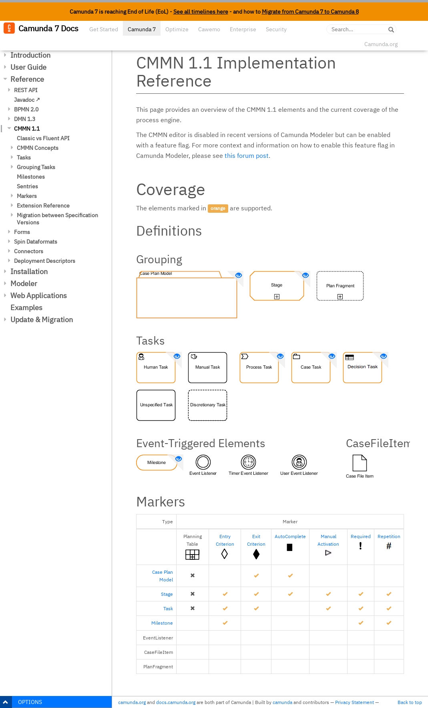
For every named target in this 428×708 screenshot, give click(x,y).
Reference (27, 79)
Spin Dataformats (35, 241)
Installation (29, 271)
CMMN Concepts (37, 147)
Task (168, 608)
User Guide (28, 67)
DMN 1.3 (24, 119)
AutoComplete (290, 536)
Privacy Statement (354, 702)
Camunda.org (381, 44)
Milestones (31, 176)
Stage (167, 594)
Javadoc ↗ (27, 99)
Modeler (23, 283)
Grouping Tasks (36, 167)
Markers (27, 196)
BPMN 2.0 (26, 109)
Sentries (27, 186)
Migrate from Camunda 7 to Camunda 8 (310, 11)
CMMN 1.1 (27, 128)
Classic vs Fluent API (43, 138)
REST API (26, 90)
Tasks (24, 157)
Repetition (389, 536)
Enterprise (243, 29)
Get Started (103, 29)
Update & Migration (41, 319)
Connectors (28, 251)
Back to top (410, 702)
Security (276, 29)
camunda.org (132, 702)
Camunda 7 (142, 29)
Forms (22, 232)
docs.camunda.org (175, 702)
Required (361, 536)
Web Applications (38, 295)
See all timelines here (200, 11)
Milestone (162, 623)
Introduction (30, 55)
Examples (26, 307)
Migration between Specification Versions (57, 219)
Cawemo (209, 29)
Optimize (177, 29)
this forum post (247, 155)
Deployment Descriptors (44, 260)
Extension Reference (43, 205)
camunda (282, 702)
